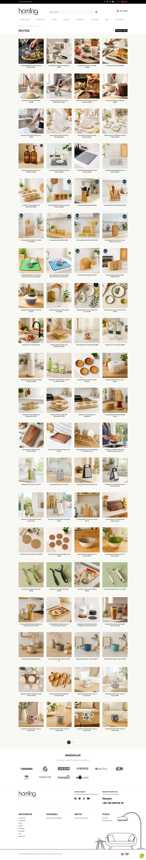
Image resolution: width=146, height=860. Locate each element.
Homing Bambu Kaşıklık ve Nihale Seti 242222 (31, 241)
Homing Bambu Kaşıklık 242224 (87, 205)
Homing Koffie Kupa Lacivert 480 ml (87, 659)
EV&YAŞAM (94, 19)
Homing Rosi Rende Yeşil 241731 (31, 484)
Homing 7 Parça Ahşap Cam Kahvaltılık (87, 415)
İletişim (107, 798)
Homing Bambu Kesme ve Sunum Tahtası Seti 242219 (115, 241)
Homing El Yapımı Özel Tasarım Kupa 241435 (31, 729)
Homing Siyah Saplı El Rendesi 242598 (31, 101)
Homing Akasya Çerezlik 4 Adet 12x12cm (87, 380)
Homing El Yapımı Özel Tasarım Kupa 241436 (115, 694)
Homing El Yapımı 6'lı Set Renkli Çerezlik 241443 (59, 694)
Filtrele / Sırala (121, 30)
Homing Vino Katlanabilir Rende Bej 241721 (59, 520)
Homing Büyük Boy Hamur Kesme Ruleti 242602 (31, 66)
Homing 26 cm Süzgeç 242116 (31, 345)
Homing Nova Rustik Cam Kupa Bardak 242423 (59, 136)
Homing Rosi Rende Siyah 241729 (87, 484)
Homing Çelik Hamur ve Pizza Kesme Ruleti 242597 (59, 101)
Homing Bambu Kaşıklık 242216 (87, 275)
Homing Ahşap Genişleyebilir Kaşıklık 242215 (115, 275)
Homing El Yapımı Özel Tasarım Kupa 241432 (115, 729)
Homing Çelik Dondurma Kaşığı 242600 (86, 66)
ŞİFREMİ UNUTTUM (107, 820)
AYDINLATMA (25, 19)
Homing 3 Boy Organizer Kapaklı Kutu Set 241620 (115, 625)
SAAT (107, 19)
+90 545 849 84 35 (25, 1)
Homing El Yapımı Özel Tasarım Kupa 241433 (87, 729)
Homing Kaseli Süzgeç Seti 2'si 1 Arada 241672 (87, 555)
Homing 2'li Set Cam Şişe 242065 (115, 345)
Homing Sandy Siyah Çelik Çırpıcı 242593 (31, 136)
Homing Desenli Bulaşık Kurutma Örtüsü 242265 (59, 171)
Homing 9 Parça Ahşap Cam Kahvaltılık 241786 (59, 415)
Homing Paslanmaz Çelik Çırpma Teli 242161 (59, 310)
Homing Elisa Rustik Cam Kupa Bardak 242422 (87, 136)
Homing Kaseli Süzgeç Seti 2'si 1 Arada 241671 (115, 555)
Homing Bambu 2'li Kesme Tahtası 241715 (86, 520)
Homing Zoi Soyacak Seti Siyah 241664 (59, 590)
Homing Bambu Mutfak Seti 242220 (87, 240)
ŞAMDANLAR (120, 19)
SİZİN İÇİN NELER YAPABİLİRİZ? (54, 818)
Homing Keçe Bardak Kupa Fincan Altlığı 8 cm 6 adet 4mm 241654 (87, 625)
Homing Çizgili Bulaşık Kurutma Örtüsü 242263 (115, 171)
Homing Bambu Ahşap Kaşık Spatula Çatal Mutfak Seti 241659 (31, 625)
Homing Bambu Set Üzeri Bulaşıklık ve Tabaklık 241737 (87, 450)
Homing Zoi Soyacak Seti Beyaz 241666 (87, 590)
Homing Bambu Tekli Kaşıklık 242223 (115, 205)
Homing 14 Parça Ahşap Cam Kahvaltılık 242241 (31, 206)
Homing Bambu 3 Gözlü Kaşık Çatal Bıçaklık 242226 (59, 206)
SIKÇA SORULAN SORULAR (81, 818)
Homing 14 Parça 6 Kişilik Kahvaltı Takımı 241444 (31, 694)
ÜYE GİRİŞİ (105, 818)
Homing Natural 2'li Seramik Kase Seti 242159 (87, 310)
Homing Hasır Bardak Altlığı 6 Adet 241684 (59, 555)
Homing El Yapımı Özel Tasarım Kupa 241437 (87, 694)
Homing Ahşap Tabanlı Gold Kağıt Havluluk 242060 (31, 380)
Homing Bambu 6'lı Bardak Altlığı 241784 (115, 415)
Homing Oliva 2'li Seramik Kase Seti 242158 (115, 310)
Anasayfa (21, 26)
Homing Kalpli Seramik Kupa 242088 (87, 345)
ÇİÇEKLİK (66, 19)
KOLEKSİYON (40, 19)
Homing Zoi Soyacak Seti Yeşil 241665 (31, 590)
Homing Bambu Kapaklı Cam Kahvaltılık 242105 (59, 345)
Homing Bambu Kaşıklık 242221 (59, 240)
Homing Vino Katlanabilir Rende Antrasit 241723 (115, 485)
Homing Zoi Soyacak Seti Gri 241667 (115, 589)
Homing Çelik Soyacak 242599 (115, 65)
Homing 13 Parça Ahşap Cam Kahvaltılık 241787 (31, 415)
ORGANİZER (80, 19)
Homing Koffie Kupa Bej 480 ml (31, 659)
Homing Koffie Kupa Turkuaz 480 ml (115, 659)
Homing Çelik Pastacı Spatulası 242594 (114, 101)
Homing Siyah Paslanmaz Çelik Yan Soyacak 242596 (87, 101)
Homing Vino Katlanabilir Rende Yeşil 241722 (31, 520)
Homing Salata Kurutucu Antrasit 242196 (31, 310)
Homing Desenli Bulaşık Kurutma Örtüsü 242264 (87, 171)
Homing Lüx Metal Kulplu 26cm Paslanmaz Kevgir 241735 (114, 450)
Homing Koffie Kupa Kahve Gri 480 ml (59, 659)
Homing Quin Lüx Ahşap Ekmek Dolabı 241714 (114, 520)
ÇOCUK (54, 19)
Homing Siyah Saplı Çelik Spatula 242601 (59, 66)
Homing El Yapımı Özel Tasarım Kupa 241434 (59, 729)
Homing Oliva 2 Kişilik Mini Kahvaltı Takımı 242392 (115, 136)
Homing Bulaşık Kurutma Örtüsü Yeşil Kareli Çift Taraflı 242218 (31, 275)
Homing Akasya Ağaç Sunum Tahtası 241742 (31, 450)
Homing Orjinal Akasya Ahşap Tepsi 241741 (59, 450)
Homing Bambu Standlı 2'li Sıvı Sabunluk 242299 (31, 171)
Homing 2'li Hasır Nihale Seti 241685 (31, 554)
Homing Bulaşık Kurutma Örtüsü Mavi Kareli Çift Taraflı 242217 (59, 275)
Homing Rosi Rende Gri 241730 (59, 484)
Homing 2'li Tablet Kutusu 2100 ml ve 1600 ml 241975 (59, 380)
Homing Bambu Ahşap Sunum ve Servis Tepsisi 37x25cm (59, 625)
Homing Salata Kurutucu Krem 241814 (115, 380)
